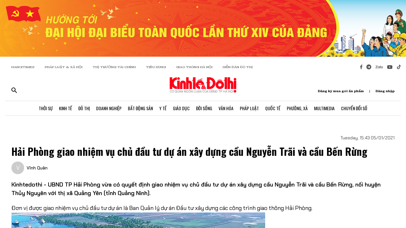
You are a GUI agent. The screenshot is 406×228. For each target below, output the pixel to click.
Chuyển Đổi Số (354, 108)
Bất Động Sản (140, 108)
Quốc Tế (272, 108)
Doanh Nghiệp (108, 108)
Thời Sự (46, 108)
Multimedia (324, 108)
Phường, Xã (297, 108)
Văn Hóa (226, 108)
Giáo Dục (181, 108)
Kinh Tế (65, 108)
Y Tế (163, 108)
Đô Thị (84, 108)
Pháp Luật (249, 108)
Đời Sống (204, 108)
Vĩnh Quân (37, 168)
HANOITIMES (23, 67)
